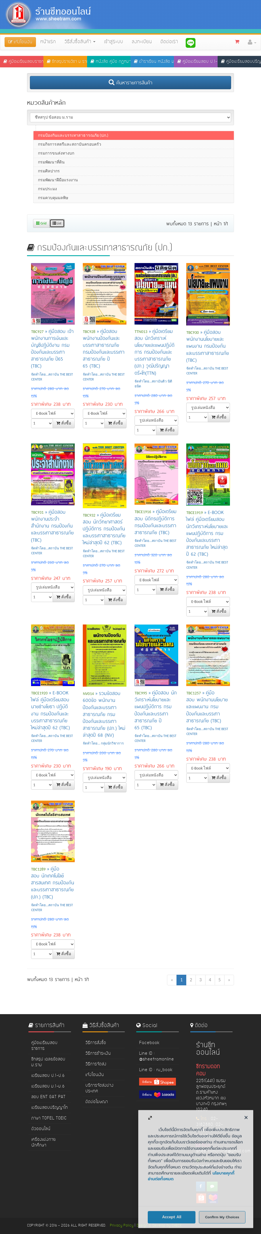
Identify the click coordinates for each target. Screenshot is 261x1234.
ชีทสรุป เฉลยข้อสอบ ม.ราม (48, 1062)
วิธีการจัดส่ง (95, 1064)
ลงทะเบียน (142, 42)
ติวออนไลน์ (40, 1129)
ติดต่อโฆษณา (96, 1102)
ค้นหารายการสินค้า (130, 82)
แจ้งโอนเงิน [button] (20, 42)
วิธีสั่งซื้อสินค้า (79, 42)
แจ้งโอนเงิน (94, 1075)
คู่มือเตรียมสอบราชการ (23, 61)
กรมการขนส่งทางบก (56, 183)
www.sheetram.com (215, 1166)
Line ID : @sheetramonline (156, 1056)
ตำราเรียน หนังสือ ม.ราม (154, 61)
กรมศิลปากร (49, 201)
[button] (252, 42)
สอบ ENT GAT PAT (48, 1097)
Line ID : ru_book (155, 1070)
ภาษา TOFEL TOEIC (49, 1118)
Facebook (149, 1043)
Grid (41, 223)
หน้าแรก (48, 42)
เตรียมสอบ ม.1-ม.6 (48, 1086)
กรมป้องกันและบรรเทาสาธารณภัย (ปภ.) (73, 165)
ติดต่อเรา (169, 42)
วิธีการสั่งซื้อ (95, 1043)
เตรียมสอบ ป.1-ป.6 (48, 1076)
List (57, 223)
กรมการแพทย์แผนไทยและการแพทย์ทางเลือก (77, 157)
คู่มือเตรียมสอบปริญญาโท (241, 61)
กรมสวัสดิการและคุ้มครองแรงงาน (68, 148)
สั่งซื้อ (63, 423)
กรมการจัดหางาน (53, 139)
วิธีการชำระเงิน (98, 1053)
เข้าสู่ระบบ (113, 42)
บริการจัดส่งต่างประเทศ (99, 1088)
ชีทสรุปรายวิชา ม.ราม (67, 61)
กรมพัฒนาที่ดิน (51, 192)
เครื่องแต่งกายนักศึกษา (43, 1142)
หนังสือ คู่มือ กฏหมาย (110, 61)
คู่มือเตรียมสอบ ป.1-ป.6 (197, 61)
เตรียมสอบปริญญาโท (49, 1107)
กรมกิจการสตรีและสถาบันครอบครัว (69, 174)
